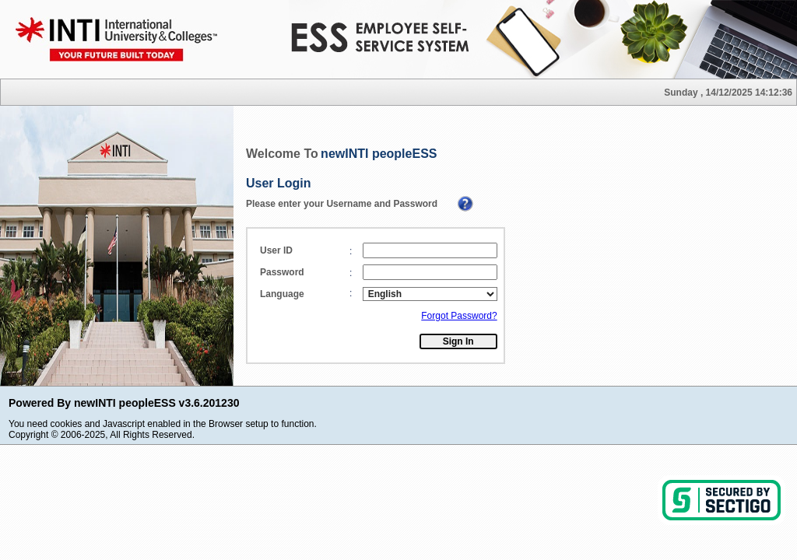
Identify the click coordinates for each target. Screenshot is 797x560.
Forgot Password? (459, 315)
